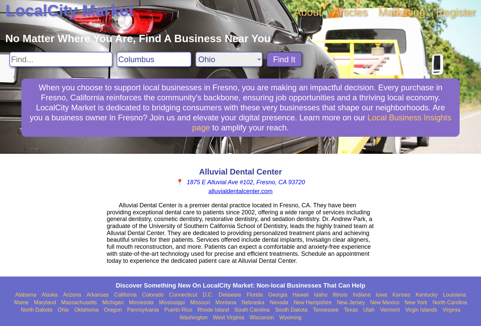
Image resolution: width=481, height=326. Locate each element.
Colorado (153, 295)
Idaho (320, 295)
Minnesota (141, 302)
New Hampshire (313, 302)
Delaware (230, 295)
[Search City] (154, 59)
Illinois (340, 295)
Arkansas (98, 295)
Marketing (401, 12)
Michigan (113, 302)
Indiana (362, 295)
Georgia (277, 295)
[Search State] (229, 59)
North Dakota (36, 310)
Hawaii (301, 295)
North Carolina (450, 302)
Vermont (390, 310)
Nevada (279, 302)
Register (456, 12)
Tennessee (325, 310)
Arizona (72, 295)
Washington (193, 317)
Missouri (200, 302)
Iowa (381, 295)
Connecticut (183, 295)
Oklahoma (86, 310)
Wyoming (290, 317)
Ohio (63, 310)
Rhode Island (213, 310)
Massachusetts (79, 302)
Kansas (401, 295)
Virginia (451, 310)
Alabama (25, 295)
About (308, 12)
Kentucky (427, 295)
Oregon (113, 310)
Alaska (50, 295)
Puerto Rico (178, 310)
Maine (21, 302)
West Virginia (228, 317)
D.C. (208, 295)
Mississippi (172, 302)
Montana (225, 302)
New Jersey (351, 302)
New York (416, 302)
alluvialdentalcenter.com (240, 191)
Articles (349, 12)
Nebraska (253, 302)
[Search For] (61, 59)
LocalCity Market (69, 10)
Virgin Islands (421, 310)
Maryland (45, 302)
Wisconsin (262, 317)
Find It (284, 59)
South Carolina (252, 310)
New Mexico (384, 302)
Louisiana (454, 295)
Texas (351, 310)
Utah (369, 310)
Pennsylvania (143, 310)
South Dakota (291, 310)
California (125, 295)
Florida (255, 295)
